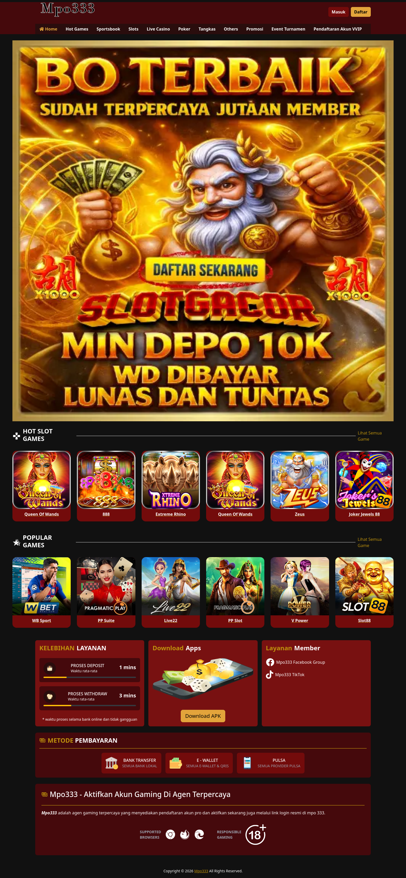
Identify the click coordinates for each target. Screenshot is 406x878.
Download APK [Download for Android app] (203, 715)
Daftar (360, 12)
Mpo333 (201, 870)
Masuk (338, 12)
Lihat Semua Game (370, 436)
